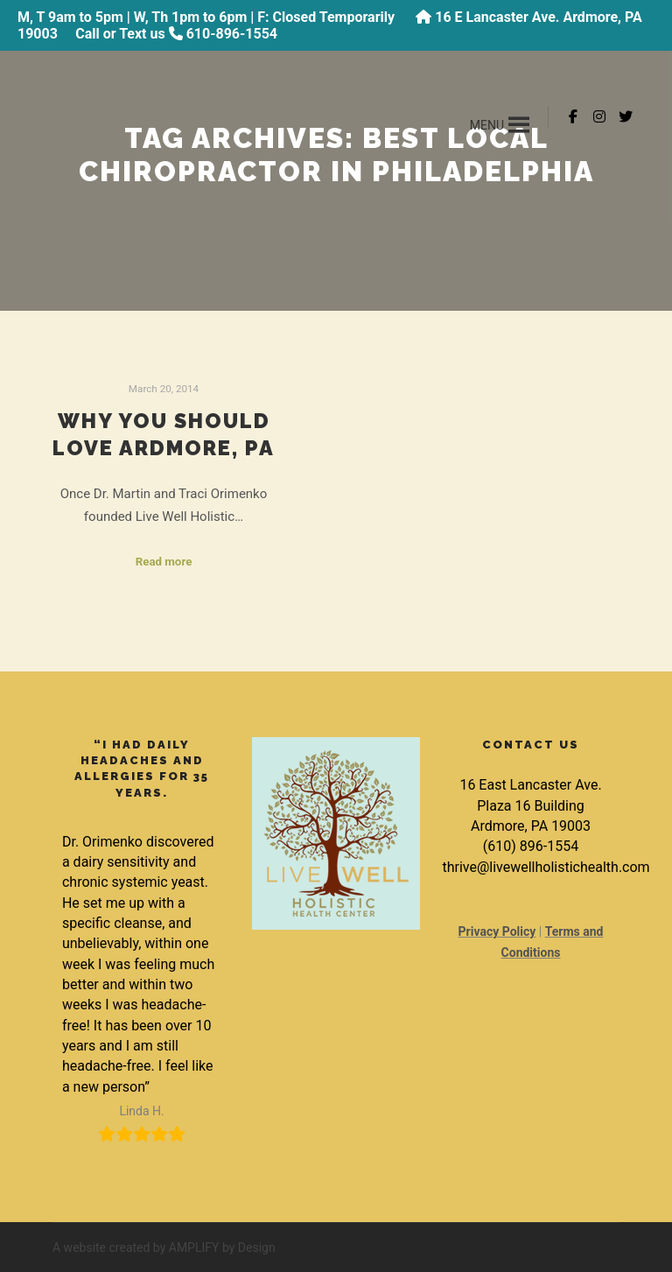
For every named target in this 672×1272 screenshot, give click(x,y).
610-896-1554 (231, 33)
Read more (164, 561)
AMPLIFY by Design (222, 1247)
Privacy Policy (497, 931)
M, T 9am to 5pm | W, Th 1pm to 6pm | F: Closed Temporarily (208, 17)
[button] (487, 125)
